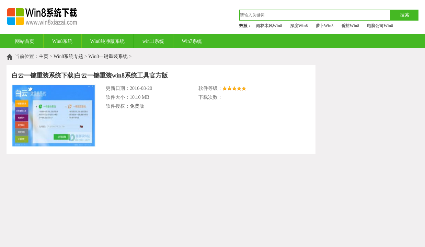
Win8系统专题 (68, 56)
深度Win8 (299, 25)
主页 (43, 56)
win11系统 (153, 41)
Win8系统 (62, 41)
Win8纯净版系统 (107, 41)
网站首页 (24, 41)
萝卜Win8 (325, 25)
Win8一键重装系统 (108, 56)
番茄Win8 (350, 25)
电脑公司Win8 (380, 25)
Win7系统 (192, 41)
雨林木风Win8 (269, 25)
